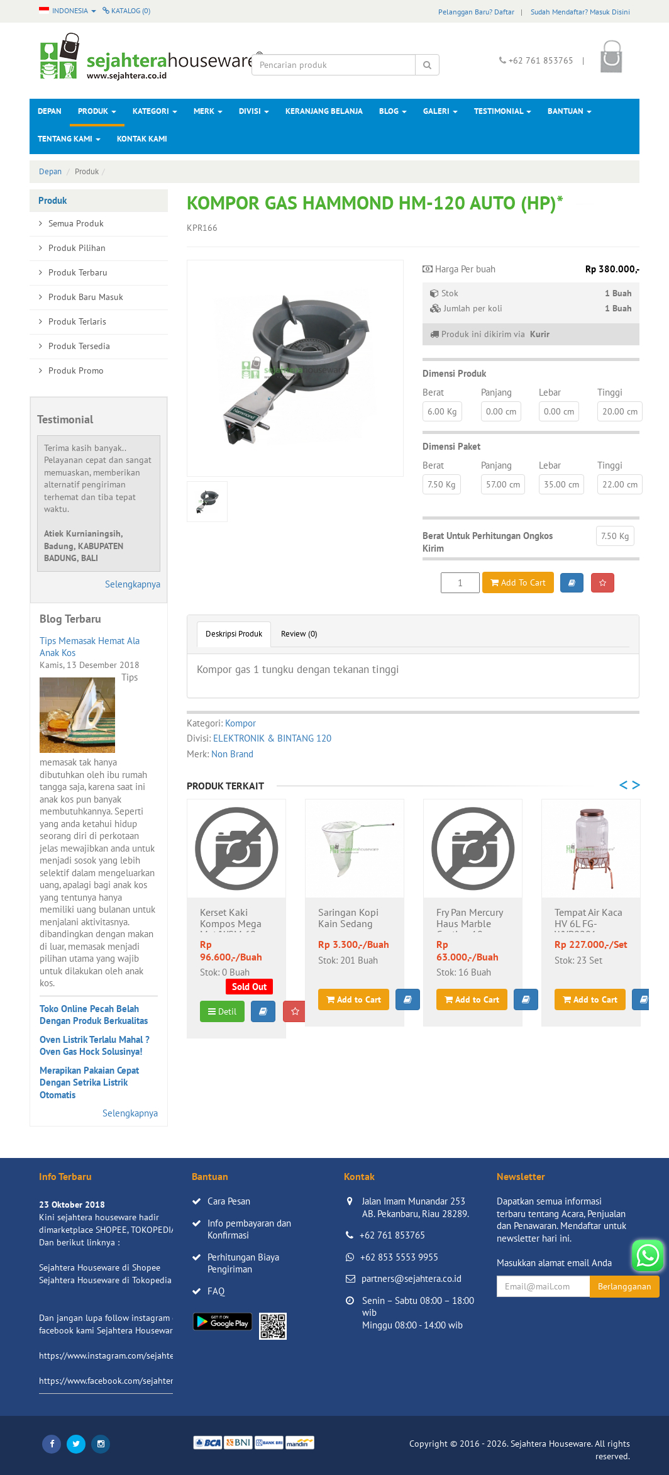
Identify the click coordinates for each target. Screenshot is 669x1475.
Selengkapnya (132, 584)
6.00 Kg (442, 411)
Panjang (496, 392)
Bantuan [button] (570, 111)
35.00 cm (561, 484)
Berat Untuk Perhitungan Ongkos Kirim (488, 542)
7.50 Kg (442, 484)
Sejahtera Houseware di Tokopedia (105, 1280)
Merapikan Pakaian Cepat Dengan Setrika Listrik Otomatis (89, 1082)
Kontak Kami (142, 138)
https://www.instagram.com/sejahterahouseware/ (132, 1355)
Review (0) (299, 633)
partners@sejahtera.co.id (412, 1278)
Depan (50, 111)
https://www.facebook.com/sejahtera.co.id (118, 1380)
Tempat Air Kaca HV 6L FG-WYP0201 (588, 919)
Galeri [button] (440, 111)
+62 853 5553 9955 (399, 1257)
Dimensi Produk (454, 373)
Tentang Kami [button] (69, 138)
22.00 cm (620, 484)
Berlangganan (624, 1286)
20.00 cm (620, 411)
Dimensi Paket (451, 446)
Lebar (550, 392)
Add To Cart (518, 582)
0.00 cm (501, 411)
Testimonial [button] (502, 111)
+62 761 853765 (392, 1235)
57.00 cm (503, 484)
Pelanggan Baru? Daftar (476, 11)
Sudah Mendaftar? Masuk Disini (580, 11)
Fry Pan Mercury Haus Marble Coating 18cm (469, 919)
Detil (222, 1011)
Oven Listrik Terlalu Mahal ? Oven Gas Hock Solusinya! (95, 1045)
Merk (208, 111)
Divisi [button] (254, 111)
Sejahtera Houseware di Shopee (99, 1267)
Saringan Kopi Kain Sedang (348, 918)
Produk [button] (97, 111)
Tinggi (609, 392)
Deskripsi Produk (234, 633)
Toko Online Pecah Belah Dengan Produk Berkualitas (94, 1015)
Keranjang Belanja (324, 111)
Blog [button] (393, 111)
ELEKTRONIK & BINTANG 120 (272, 738)
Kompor (240, 723)
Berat (433, 392)
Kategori (155, 111)
